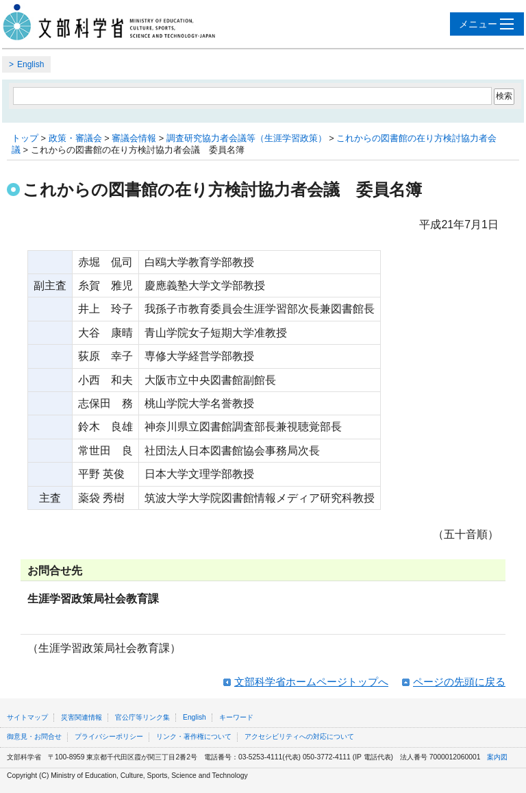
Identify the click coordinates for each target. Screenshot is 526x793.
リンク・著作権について (193, 736)
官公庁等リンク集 (142, 717)
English (30, 64)
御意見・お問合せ (34, 736)
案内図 (497, 757)
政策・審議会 (75, 138)
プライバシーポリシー (109, 736)
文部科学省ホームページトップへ (311, 681)
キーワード (236, 717)
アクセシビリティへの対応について (299, 736)
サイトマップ (27, 717)
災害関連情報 (81, 717)
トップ (25, 138)
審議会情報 (134, 138)
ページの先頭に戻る (459, 681)
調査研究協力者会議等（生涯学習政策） (246, 138)
